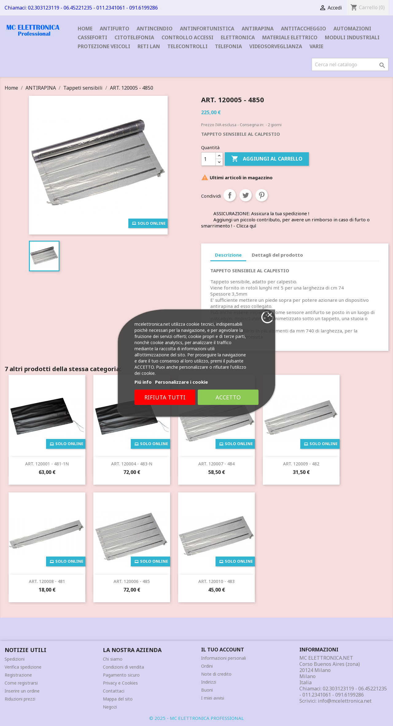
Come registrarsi (21, 683)
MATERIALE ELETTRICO (289, 37)
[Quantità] (208, 159)
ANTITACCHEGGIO (303, 28)
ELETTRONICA (238, 37)
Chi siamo (113, 659)
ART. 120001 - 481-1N (47, 464)
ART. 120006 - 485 (132, 581)
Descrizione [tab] (228, 255)
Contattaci (113, 691)
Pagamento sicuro (121, 675)
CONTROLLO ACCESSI (187, 37)
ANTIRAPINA (258, 28)
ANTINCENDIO (155, 28)
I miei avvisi (212, 698)
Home (85, 28)
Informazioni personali (223, 658)
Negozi (110, 707)
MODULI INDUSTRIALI (352, 37)
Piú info (212, 436)
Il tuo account (222, 649)
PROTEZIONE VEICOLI (104, 46)
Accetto (297, 451)
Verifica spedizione (23, 667)
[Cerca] (350, 64)
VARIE (316, 46)
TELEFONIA (228, 46)
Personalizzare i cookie (250, 436)
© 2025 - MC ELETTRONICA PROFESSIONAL (196, 718)
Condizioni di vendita (123, 667)
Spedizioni (15, 659)
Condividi (230, 195)
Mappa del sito (118, 699)
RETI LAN (149, 46)
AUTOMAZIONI (352, 28)
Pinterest (261, 195)
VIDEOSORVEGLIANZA (275, 46)
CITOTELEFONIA (134, 37)
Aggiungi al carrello (266, 159)
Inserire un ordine (22, 691)
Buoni (207, 690)
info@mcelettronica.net (345, 700)
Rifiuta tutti (234, 451)
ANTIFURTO (114, 28)
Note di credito (216, 674)
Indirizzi (208, 682)
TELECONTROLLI (187, 46)
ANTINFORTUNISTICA (207, 28)
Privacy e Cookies (120, 683)
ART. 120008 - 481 (47, 581)
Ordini (207, 666)
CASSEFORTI (92, 37)
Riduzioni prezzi (20, 699)
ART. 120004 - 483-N (131, 464)
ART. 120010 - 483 (216, 581)
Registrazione (18, 675)
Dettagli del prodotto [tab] (277, 255)
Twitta (245, 195)
